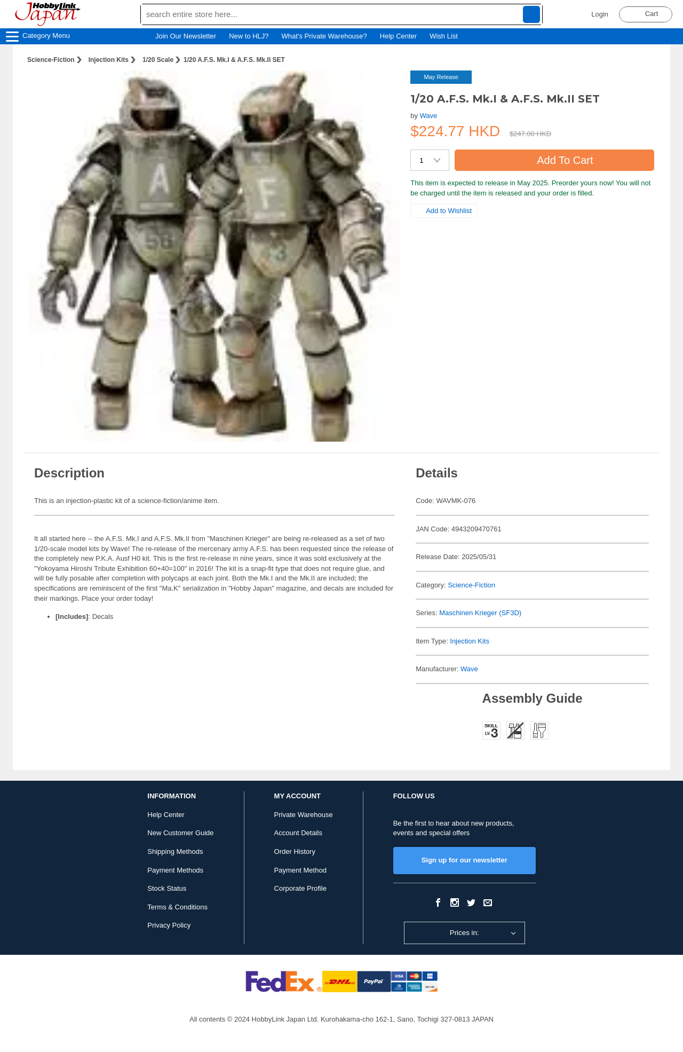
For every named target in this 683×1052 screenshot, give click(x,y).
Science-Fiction (51, 60)
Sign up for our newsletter (464, 860)
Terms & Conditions (177, 907)
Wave (429, 116)
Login (599, 14)
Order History (294, 851)
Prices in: (464, 933)
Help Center (398, 36)
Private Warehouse (303, 815)
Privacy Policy (168, 925)
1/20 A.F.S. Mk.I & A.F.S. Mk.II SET (234, 60)
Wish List (449, 36)
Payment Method (300, 870)
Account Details (298, 833)
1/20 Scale (157, 60)
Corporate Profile (300, 888)
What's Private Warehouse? (324, 36)
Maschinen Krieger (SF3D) (480, 613)
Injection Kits (109, 60)
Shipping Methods (175, 851)
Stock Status (166, 888)
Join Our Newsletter (185, 36)
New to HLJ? (248, 36)
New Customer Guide (180, 833)
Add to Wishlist (444, 211)
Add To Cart (554, 160)
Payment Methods (175, 870)
